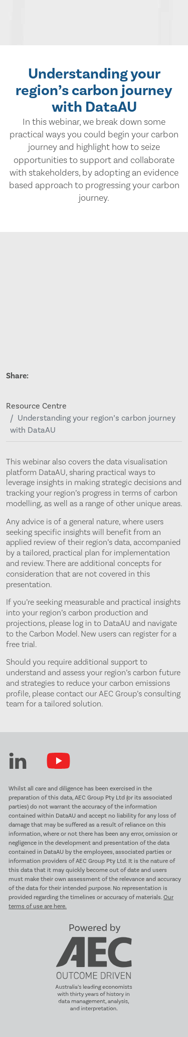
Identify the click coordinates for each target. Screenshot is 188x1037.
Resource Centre (36, 406)
